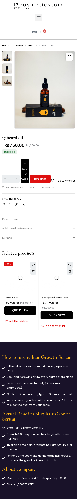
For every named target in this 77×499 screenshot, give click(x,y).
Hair (31, 45)
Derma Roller (11, 297)
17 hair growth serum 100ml (54, 297)
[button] (38, 17)
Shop (19, 45)
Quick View (20, 310)
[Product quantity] (11, 179)
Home (6, 45)
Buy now (40, 179)
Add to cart (24, 174)
